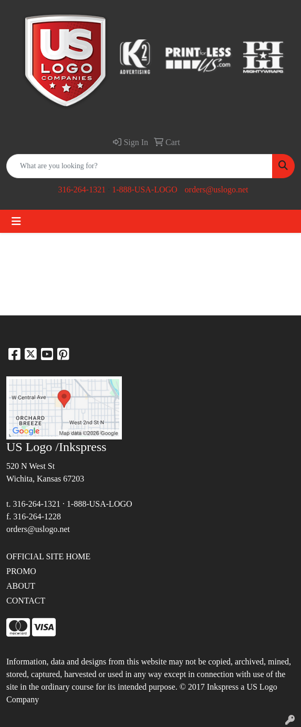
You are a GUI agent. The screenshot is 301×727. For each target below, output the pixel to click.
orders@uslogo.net (216, 189)
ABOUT (20, 585)
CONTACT (25, 600)
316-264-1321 (82, 189)
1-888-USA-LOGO (144, 189)
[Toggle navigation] (16, 221)
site (12, 686)
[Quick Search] (139, 166)
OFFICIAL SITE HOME (48, 556)
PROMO (21, 571)
